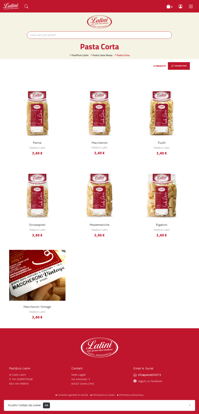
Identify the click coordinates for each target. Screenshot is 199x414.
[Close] (190, 405)
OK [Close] (46, 405)
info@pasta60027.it (149, 375)
